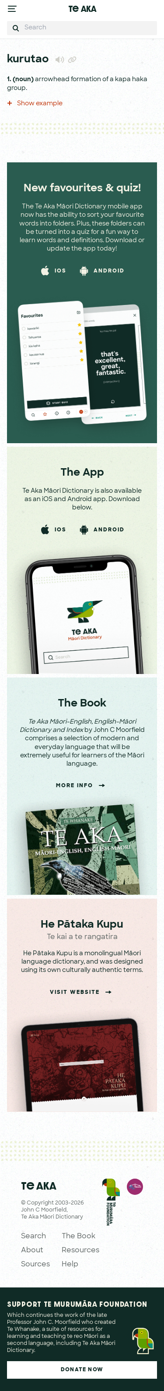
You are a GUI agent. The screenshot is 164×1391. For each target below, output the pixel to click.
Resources (80, 1250)
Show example (35, 103)
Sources (35, 1264)
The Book (78, 1236)
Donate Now (82, 1370)
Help (70, 1264)
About (32, 1250)
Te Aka (82, 8)
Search (33, 1236)
